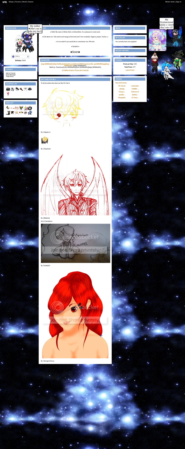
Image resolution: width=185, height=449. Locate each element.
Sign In (178, 2)
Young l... (122, 92)
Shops (11, 2)
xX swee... (135, 97)
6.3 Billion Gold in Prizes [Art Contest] (75, 70)
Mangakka (121, 97)
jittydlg (122, 89)
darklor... (135, 95)
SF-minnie (121, 86)
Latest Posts (130, 70)
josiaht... (122, 95)
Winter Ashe (170, 2)
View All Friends (121, 83)
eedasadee (135, 86)
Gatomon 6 (135, 92)
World (24, 2)
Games (30, 2)
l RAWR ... (135, 89)
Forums (18, 2)
